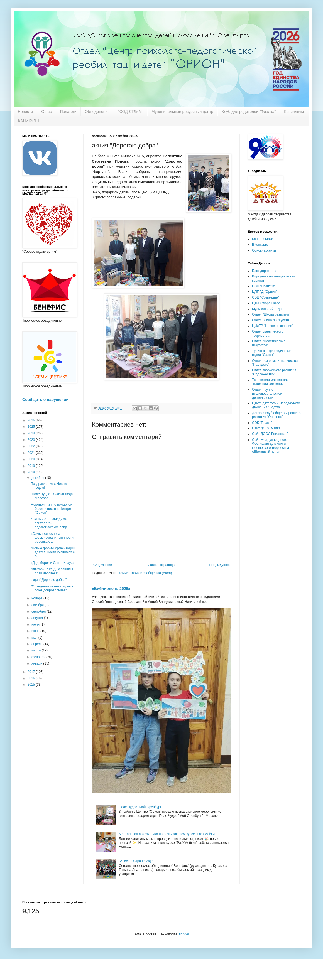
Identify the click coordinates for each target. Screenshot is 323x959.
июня (35, 631)
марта (36, 650)
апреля (37, 644)
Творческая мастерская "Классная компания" (270, 382)
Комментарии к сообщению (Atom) (145, 573)
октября (38, 605)
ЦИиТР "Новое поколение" (272, 326)
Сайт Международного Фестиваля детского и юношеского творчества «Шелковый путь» (270, 446)
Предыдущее (219, 565)
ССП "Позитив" (263, 286)
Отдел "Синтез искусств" (271, 320)
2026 (32, 420)
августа (37, 618)
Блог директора (264, 271)
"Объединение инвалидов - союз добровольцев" (52, 588)
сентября (39, 611)
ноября (37, 598)
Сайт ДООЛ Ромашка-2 (270, 434)
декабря (38, 478)
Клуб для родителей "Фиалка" (249, 111)
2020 (32, 459)
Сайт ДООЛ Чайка (266, 428)
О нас (46, 111)
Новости (25, 111)
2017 (32, 672)
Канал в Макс (262, 239)
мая (34, 638)
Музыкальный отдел (267, 309)
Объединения (97, 111)
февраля (38, 657)
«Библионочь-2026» (111, 588)
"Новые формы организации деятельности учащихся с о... (53, 552)
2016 (32, 678)
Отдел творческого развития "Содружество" (274, 372)
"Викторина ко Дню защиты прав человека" (52, 571)
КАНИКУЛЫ (28, 121)
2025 (32, 427)
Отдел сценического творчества (267, 333)
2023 (32, 440)
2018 (32, 472)
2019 (32, 466)
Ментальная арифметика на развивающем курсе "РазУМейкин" (168, 834)
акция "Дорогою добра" (49, 580)
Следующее (102, 565)
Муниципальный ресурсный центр (182, 111)
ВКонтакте (260, 245)
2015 (32, 685)
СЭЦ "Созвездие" (265, 297)
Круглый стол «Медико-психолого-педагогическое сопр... (50, 523)
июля (35, 624)
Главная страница (161, 565)
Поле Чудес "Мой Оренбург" (141, 807)
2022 (32, 446)
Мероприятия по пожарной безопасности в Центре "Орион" (51, 509)
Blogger (183, 934)
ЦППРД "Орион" (264, 292)
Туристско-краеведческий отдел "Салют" (272, 353)
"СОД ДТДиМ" (130, 111)
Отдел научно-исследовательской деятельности (267, 394)
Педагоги (68, 111)
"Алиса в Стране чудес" (137, 861)
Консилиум (294, 111)
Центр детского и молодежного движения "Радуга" (276, 405)
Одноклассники (264, 250)
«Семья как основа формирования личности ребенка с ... (52, 538)
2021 (32, 453)
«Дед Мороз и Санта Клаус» (52, 563)
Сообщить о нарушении (45, 399)
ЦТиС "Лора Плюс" (266, 303)
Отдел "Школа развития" (271, 314)
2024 (32, 433)
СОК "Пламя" (262, 423)
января (37, 663)
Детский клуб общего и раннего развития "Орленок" (276, 415)
